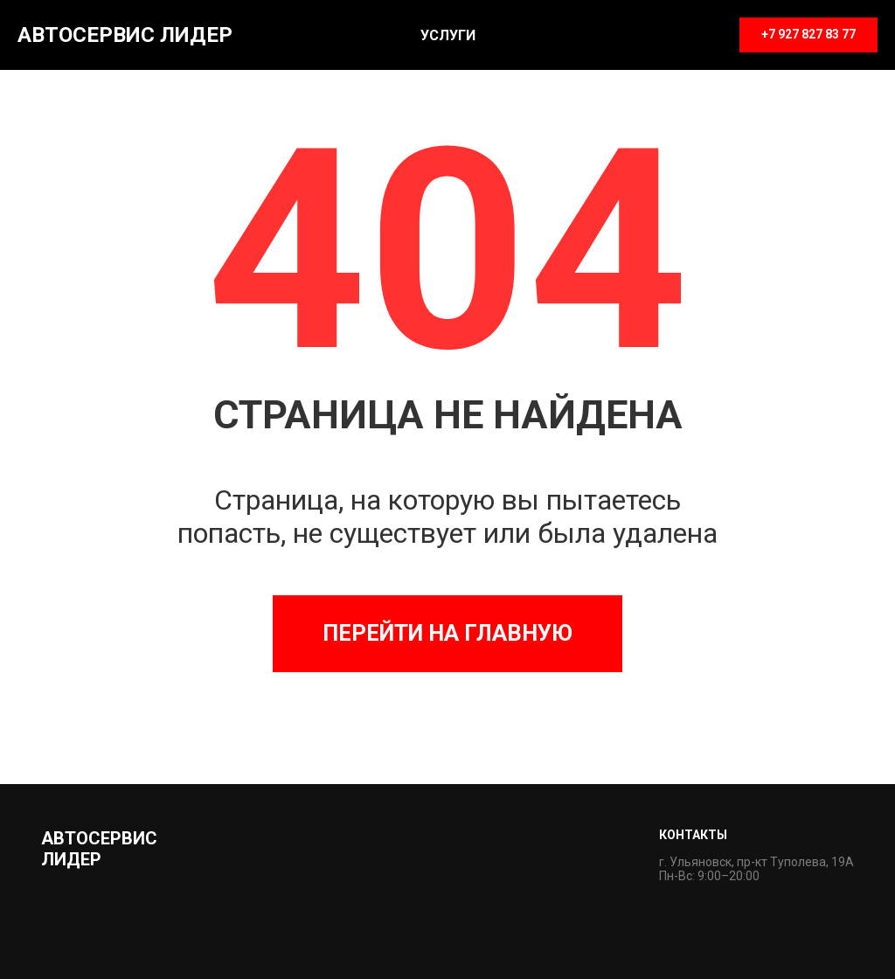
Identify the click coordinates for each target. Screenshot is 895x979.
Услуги (447, 35)
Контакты (693, 835)
